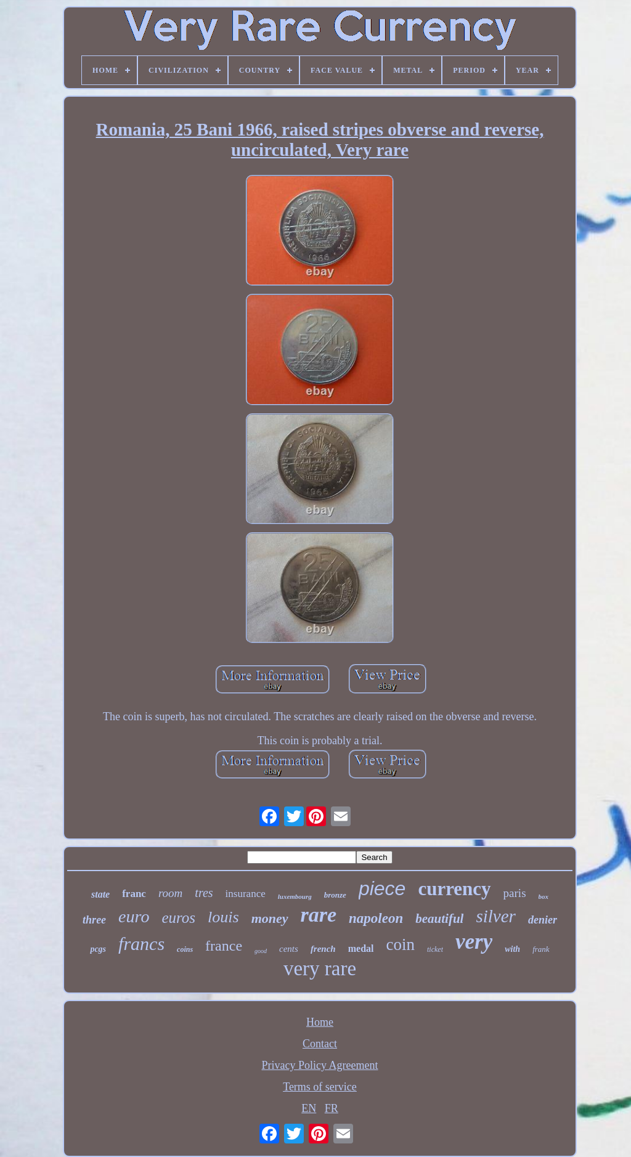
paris (514, 893)
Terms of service (320, 1087)
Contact (320, 1043)
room (170, 893)
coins (185, 949)
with (512, 949)
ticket (435, 949)
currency (454, 888)
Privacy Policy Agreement (320, 1065)
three (94, 920)
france (223, 946)
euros (178, 917)
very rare (319, 968)
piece (382, 888)
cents (288, 949)
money (269, 918)
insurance (246, 893)
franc (134, 893)
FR (331, 1108)
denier (542, 920)
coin (400, 944)
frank (540, 949)
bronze (335, 894)
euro (133, 916)
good (260, 951)
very (473, 942)
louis (223, 917)
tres (204, 892)
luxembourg (295, 896)
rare (319, 914)
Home (319, 1022)
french (323, 949)
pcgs (98, 949)
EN (308, 1108)
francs (141, 943)
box (544, 896)
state (100, 894)
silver (495, 916)
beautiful (439, 918)
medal (361, 948)
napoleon (376, 918)
